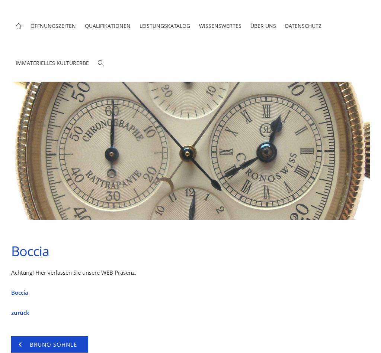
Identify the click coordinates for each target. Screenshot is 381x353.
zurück (20, 312)
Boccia (19, 292)
